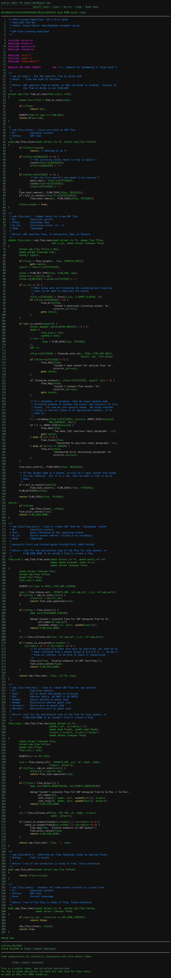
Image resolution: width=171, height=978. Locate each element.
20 (4, 76)
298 (4, 905)
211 (4, 645)
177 (4, 544)
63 (4, 204)
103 (4, 323)
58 (4, 189)
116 (4, 362)
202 (4, 618)
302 (4, 917)
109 (4, 341)
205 (4, 627)
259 (4, 788)
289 (4, 878)
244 (4, 744)
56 (4, 183)
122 (4, 380)
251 (4, 765)
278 (4, 845)
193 (4, 592)
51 (4, 168)
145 (4, 448)
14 (4, 58)
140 (4, 433)
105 (4, 329)
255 (4, 776)
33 (4, 114)
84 (4, 266)
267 (4, 812)
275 (4, 836)
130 (4, 404)
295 (4, 896)
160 (4, 493)
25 (4, 90)
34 (4, 117)
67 (4, 216)
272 (4, 827)
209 (4, 639)
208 (4, 636)
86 (4, 272)
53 (4, 174)
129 (4, 401)
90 (4, 284)
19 (4, 73)
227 (4, 693)
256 (4, 779)
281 (4, 854)
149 (4, 460)
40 (4, 135)
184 (4, 565)
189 (4, 580)
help (46, 6)
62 (4, 201)
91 (4, 287)
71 (4, 228)
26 (4, 93)
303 (4, 920)
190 (4, 583)
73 (4, 234)
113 (4, 353)
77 (4, 246)
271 (4, 824)
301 (4, 914)
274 (4, 833)
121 (4, 377)
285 (4, 866)
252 (4, 768)
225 (4, 687)
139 (4, 430)
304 (4, 923)
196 (4, 600)
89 (4, 281)
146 (4, 451)
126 (4, 392)
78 (4, 249)
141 (4, 436)
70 (4, 225)
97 (4, 305)
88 (4, 278)
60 (4, 195)
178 (4, 547)
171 (4, 526)
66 (4, 213)
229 (4, 699)
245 (4, 747)
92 (4, 290)
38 (4, 129)
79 (4, 252)
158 (4, 487)
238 (4, 726)
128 (4, 398)
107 (4, 335)
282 (4, 857)
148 (4, 457)
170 (4, 523)
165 (4, 508)
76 (4, 243)
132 (4, 410)
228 (4, 696)
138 (4, 428)
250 (4, 762)
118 (4, 368)
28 (4, 99)
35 (4, 120)
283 (4, 860)
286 (4, 869)
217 (4, 663)
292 (4, 887)
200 (4, 612)
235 (4, 717)
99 (4, 311)
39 (4, 132)
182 (4, 559)
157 (4, 484)
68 (4, 219)
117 (4, 365)
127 (4, 395)
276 (4, 839)
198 (4, 606)
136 (4, 422)
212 (4, 648)
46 (4, 153)
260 (4, 791)
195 (4, 598)
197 (4, 603)
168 (4, 517)
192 (4, 589)
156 (4, 481)
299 (4, 908)
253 (4, 771)
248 (4, 756)
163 (4, 502)
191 (4, 586)
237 (4, 723)
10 (4, 46)
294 (4, 893)
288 (4, 875)
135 (4, 419)
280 (4, 851)
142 (4, 439)
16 (4, 64)
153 (4, 472)
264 (4, 803)
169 (4, 520)
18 (4, 70)
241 (4, 735)
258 (4, 785)
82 (4, 260)
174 (4, 535)
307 (4, 932)
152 (4, 469)
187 (4, 574)
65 (4, 210)
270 (4, 821)
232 (4, 708)
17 (4, 67)
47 (4, 156)
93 (4, 293)
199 (4, 609)
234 (4, 714)
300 (4, 911)
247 (4, 753)
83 (4, 263)
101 (4, 317)
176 (4, 541)
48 (4, 159)
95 (4, 299)
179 (4, 550)
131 (4, 407)
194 (4, 595)
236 (4, 720)
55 (4, 180)
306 (4, 929)
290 (4, 881)
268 (4, 815)
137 (4, 425)
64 (4, 207)
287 (4, 872)
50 (4, 165)
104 (4, 326)
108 (4, 338)
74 (4, 237)
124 (4, 386)
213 (4, 651)
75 (4, 240)
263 (4, 800)
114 (4, 356)
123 (4, 383)
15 (4, 61)
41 (4, 138)
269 (4, 818)
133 (4, 413)
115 (4, 359)
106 (4, 332)
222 (4, 678)
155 (4, 478)
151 (4, 466)
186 (4, 571)
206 (4, 630)
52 (4, 171)
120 (4, 374)
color (56, 6)
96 (4, 302)
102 (4, 320)
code (79, 6)
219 (4, 669)
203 (4, 621)
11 (4, 49)
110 (4, 344)
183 (4, 562)
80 (4, 255)
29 (4, 102)
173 (4, 532)
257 (4, 782)
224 (4, 684)
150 (4, 463)
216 (4, 660)
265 (4, 806)
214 (4, 654)
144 (4, 445)
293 (4, 890)
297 (4, 902)
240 (4, 732)
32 (4, 111)
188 (4, 577)
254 (4, 773)
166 (4, 511)
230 (4, 702)
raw (82, 12)
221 (4, 675)
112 (4, 350)
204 (4, 624)
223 (4, 681)
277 (4, 842)
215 (4, 657)
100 (4, 314)
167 (4, 514)
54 (4, 177)
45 (4, 150)
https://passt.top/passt (40, 948)
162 (4, 499)
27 (4, 96)
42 (4, 141)
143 (4, 442)
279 (4, 848)
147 (4, 454)
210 (4, 642)
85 (4, 269)
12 (4, 52)
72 (4, 231)
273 (4, 830)
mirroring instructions (54, 968)
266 (4, 809)
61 (4, 198)
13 (4, 55)
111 (4, 347)
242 (4, 738)
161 (4, 496)
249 (4, 759)
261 (4, 794)
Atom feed (92, 6)
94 (4, 296)
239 (4, 729)
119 (4, 371)
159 (4, 490)
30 (4, 105)
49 (4, 162)
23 (4, 85)
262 (4, 797)
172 (4, 529)
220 (4, 672)
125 (4, 389)
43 (4, 144)
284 (4, 863)
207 (4, 633)
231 (4, 705)
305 (4, 926)
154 (4, 475)
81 (4, 258)
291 (4, 884)
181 (4, 556)
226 (4, 690)
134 (4, 416)
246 (4, 750)
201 (4, 615)
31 (4, 108)
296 (4, 899)
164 (4, 505)
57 (4, 186)
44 (4, 147)
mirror (68, 6)
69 (4, 222)
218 (4, 666)
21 (4, 79)
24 (4, 87)
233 (4, 711)
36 (4, 123)
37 (4, 126)
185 (4, 568)
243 (4, 741)
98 (4, 308)
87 (4, 275)
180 (4, 553)
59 (4, 192)
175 (4, 538)
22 (4, 82)
